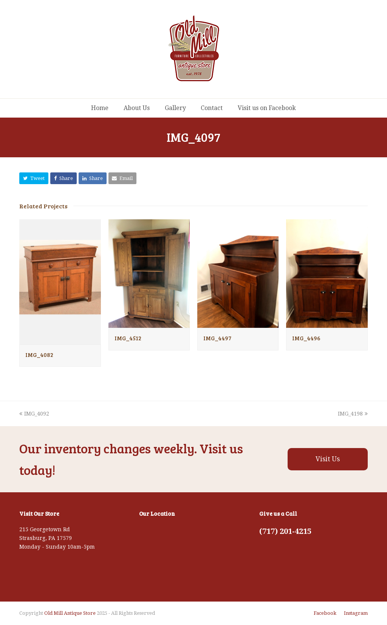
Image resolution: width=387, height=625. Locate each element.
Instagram (356, 613)
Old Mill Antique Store (70, 613)
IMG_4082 (39, 354)
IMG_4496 (306, 338)
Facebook (325, 613)
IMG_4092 (34, 414)
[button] (33, 178)
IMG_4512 (128, 338)
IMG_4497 (217, 338)
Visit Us (328, 459)
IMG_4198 (353, 414)
